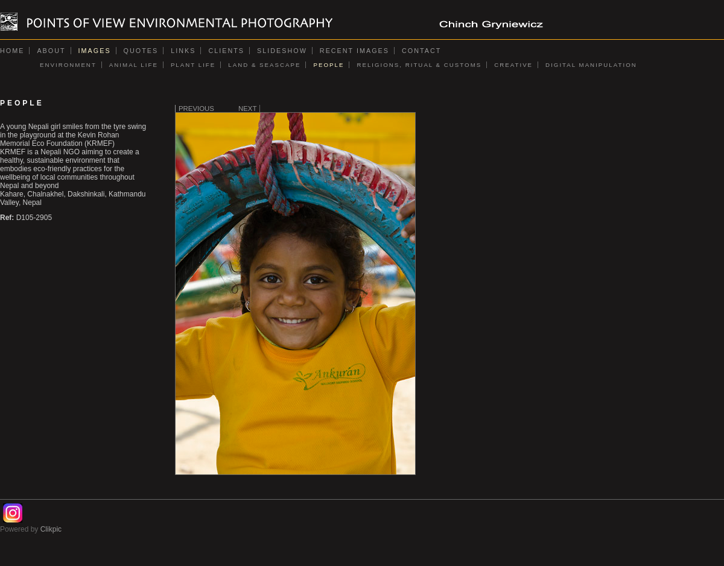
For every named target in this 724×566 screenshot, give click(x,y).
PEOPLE (328, 64)
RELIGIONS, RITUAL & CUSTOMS (419, 64)
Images (94, 50)
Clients (226, 50)
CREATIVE (513, 64)
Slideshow (282, 50)
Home (12, 50)
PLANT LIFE (193, 64)
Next (247, 108)
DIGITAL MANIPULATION (591, 64)
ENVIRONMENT (68, 64)
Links (183, 50)
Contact (421, 50)
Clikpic (51, 529)
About (51, 50)
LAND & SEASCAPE (264, 64)
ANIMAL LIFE (133, 64)
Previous (196, 108)
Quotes (141, 50)
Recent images (354, 50)
